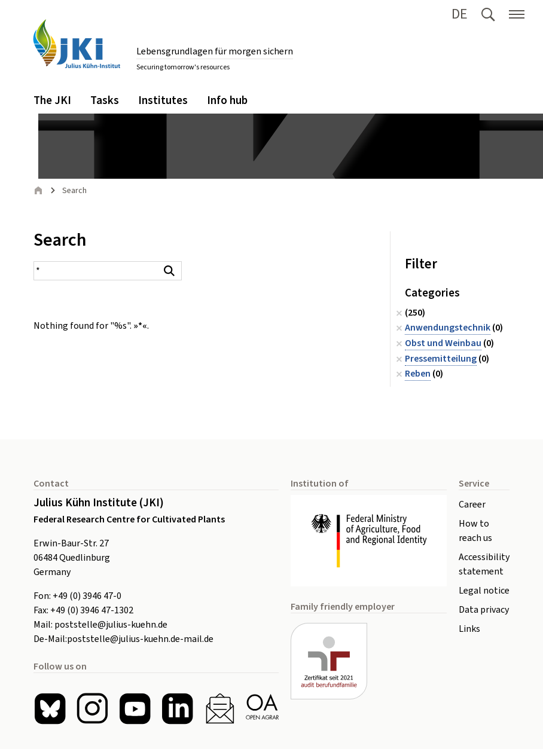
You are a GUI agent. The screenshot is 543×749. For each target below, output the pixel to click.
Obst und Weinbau (443, 343)
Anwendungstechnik (447, 327)
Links (469, 628)
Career (472, 504)
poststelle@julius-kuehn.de (110, 624)
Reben (418, 373)
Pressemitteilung (441, 358)
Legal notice (484, 590)
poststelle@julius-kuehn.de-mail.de (140, 639)
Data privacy (484, 609)
